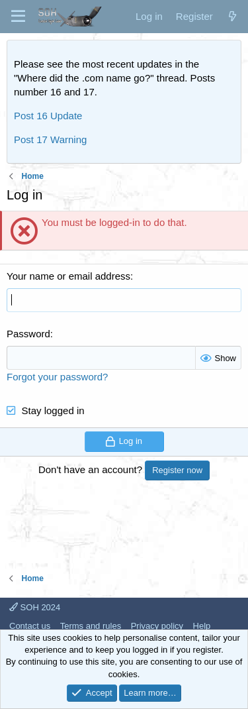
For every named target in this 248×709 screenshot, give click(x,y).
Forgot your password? (57, 376)
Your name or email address (68, 276)
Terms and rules (90, 626)
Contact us (29, 626)
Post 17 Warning (50, 139)
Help (202, 626)
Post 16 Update (48, 115)
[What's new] (232, 16)
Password (28, 333)
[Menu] (18, 16)
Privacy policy (157, 626)
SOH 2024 (34, 607)
